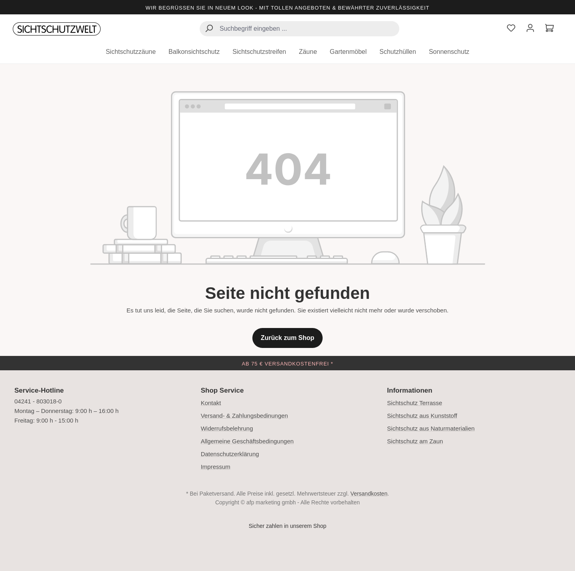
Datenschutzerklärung (230, 453)
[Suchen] (208, 29)
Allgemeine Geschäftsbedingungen (247, 441)
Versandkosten (369, 493)
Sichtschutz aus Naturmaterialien (430, 428)
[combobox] (299, 28)
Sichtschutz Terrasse (414, 402)
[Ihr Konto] (530, 29)
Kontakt (211, 402)
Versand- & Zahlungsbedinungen (244, 415)
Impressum (215, 466)
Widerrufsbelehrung (227, 428)
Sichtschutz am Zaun (415, 441)
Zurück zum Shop (287, 337)
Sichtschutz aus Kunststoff (422, 415)
